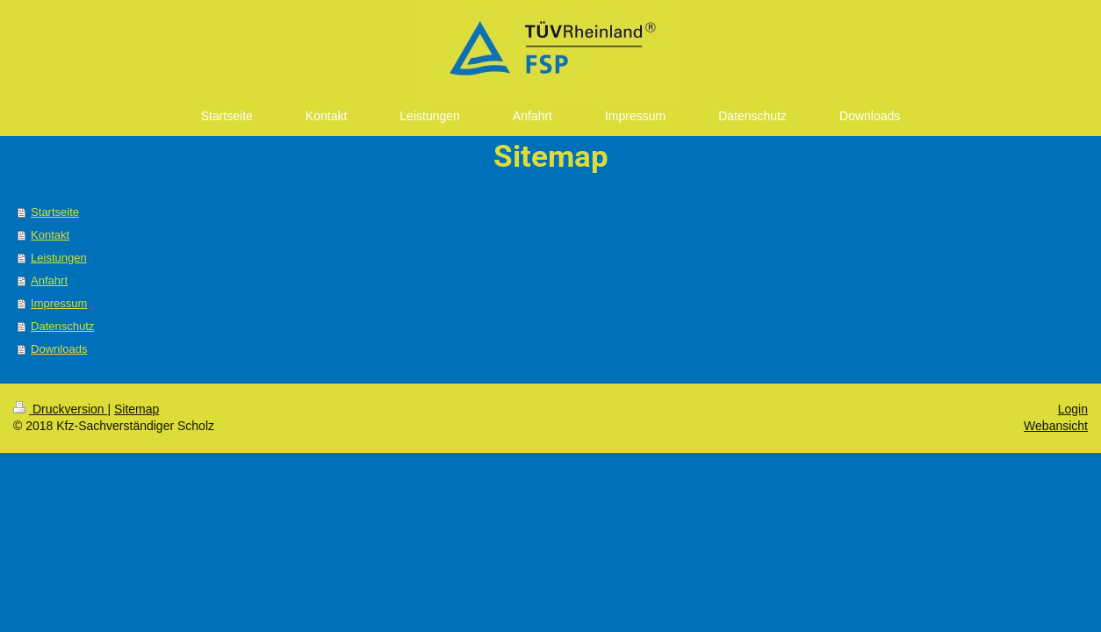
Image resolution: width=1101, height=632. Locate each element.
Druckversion (60, 409)
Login (1073, 409)
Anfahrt (49, 280)
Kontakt (50, 234)
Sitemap (136, 409)
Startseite (55, 212)
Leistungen (59, 257)
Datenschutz (62, 326)
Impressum (59, 303)
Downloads (59, 349)
